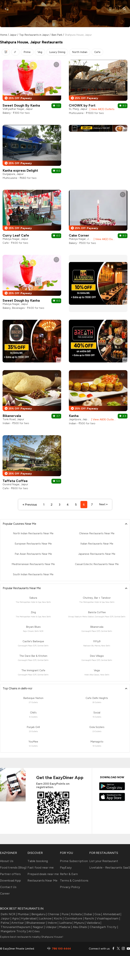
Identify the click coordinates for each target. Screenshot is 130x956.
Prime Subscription (74, 861)
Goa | (98, 914)
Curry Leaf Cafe (16, 235)
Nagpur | (38, 927)
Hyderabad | (29, 918)
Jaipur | (5, 918)
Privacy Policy (70, 887)
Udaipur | (52, 927)
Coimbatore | (74, 918)
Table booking (38, 861)
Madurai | (65, 927)
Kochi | (58, 918)
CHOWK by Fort (82, 105)
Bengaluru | (39, 914)
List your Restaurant (103, 861)
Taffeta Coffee (15, 481)
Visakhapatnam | (108, 918)
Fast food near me (41, 867)
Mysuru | (79, 923)
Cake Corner (79, 235)
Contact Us (8, 887)
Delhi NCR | (8, 914)
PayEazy (66, 867)
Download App (10, 880)
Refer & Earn (69, 874)
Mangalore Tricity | (14, 931)
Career (5, 893)
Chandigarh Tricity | (103, 927)
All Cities (34, 931)
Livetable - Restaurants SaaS (109, 867)
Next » (103, 504)
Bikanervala (12, 416)
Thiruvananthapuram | (16, 927)
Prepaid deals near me (43, 874)
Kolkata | (77, 914)
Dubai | (88, 914)
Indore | (52, 923)
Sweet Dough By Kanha (21, 105)
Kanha (74, 416)
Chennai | (54, 914)
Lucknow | (45, 918)
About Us (6, 861)
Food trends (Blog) (13, 867)
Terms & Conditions (74, 880)
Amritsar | (18, 923)
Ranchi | (90, 918)
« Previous (30, 504)
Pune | (65, 914)
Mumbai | (24, 914)
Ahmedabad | (111, 914)
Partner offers (10, 874)
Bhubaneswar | (36, 923)
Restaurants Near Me (42, 880)
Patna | (5, 923)
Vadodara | (93, 923)
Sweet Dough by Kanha (21, 300)
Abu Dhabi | (80, 927)
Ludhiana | (66, 923)
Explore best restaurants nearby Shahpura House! (31, 936)
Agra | (15, 918)
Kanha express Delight (20, 170)
